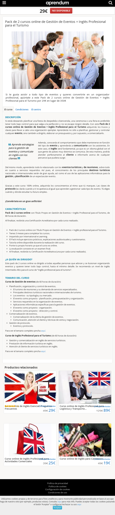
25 (52, 463)
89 (107, 410)
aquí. (43, 330)
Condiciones (21, 109)
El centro (36, 109)
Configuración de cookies (57, 489)
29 (52, 410)
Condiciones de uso (57, 492)
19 (107, 463)
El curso (8, 109)
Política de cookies (57, 486)
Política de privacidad (57, 483)
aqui (59, 501)
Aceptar (57, 507)
